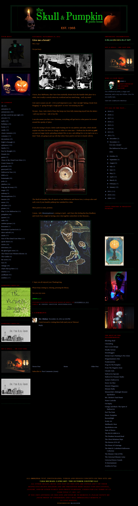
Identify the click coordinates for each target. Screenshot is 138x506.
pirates (3, 208)
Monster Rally (110, 389)
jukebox (4, 184)
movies (3, 199)
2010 (109, 195)
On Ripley (108, 404)
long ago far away (7, 187)
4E (2, 106)
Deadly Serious (110, 350)
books (3, 127)
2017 (109, 118)
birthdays (4, 124)
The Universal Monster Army (115, 457)
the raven (4, 260)
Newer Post (36, 366)
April (112, 177)
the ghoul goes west (8, 251)
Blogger (75, 503)
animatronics (5, 112)
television (4, 247)
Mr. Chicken (43, 319)
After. (111, 152)
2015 (109, 125)
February (113, 184)
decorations (5, 139)
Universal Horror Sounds (113, 460)
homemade (5, 178)
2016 (109, 122)
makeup (4, 193)
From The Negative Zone (113, 368)
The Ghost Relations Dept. (114, 439)
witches (4, 272)
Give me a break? (41, 40)
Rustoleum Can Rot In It (9, 229)
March (112, 180)
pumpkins (4, 214)
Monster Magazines (112, 386)
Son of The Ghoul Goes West (11, 238)
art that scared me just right (10, 115)
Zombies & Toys (110, 466)
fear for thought (6, 151)
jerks (3, 181)
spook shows (5, 242)
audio (3, 121)
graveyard (4, 169)
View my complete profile (116, 100)
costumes (4, 136)
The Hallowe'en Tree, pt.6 (118, 148)
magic (3, 190)
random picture (6, 223)
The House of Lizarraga (113, 445)
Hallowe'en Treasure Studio (114, 377)
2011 (109, 191)
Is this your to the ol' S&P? (118, 40)
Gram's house (6, 163)
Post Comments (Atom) (50, 371)
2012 (109, 135)
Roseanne (4, 226)
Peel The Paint (110, 412)
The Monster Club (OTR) (114, 454)
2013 (109, 132)
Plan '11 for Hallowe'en (9, 211)
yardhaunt (4, 275)
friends (3, 154)
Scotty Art (108, 421)
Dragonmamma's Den (112, 359)
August (112, 163)
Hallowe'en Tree (7, 172)
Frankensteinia (110, 362)
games (3, 157)
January (113, 187)
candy (3, 130)
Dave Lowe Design (111, 347)
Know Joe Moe (110, 383)
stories (3, 244)
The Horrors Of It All (112, 442)
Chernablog (109, 344)
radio (3, 220)
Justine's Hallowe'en (112, 380)
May (111, 173)
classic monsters (7, 133)
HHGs (3, 175)
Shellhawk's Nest (111, 424)
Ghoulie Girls (109, 371)
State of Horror (110, 430)
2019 (109, 111)
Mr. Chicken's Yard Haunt (114, 397)
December (113, 138)
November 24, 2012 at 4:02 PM (59, 319)
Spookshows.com (111, 427)
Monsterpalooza (6, 196)
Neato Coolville (110, 400)
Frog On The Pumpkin (112, 365)
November (113, 142)
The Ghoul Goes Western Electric (12, 254)
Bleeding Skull (110, 341)
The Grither (5, 257)
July (111, 166)
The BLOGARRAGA (112, 433)
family (3, 148)
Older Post (94, 366)
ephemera (4, 145)
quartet (3, 217)
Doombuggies (110, 353)
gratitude (4, 166)
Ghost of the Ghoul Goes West (11, 160)
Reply (41, 325)
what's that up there (8, 269)
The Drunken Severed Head (114, 436)
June (111, 170)
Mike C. (123, 81)
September (114, 160)
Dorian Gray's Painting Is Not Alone (117, 356)
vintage (3, 266)
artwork (4, 118)
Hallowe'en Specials (112, 374)
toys (2, 263)
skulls (3, 235)
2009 (109, 198)
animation (4, 109)
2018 (109, 115)
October (113, 156)
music (3, 202)
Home (66, 366)
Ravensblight (109, 418)
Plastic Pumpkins (111, 415)
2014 (109, 129)
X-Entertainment (110, 463)
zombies (4, 278)
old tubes (4, 205)
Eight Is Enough (7, 142)
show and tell (5, 232)
